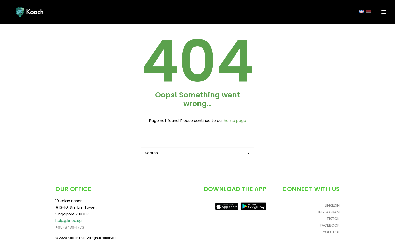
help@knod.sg (68, 220)
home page (235, 120)
